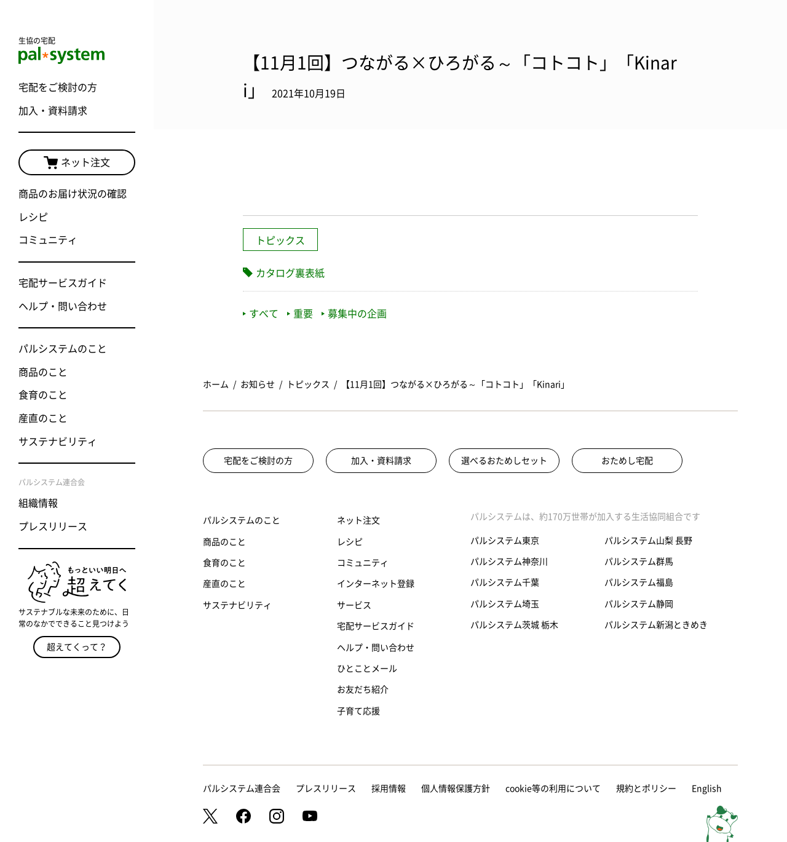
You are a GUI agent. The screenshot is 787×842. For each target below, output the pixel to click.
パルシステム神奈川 (509, 561)
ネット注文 (77, 163)
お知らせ (257, 384)
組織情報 (38, 503)
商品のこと (43, 372)
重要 (300, 314)
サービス (354, 605)
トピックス (280, 240)
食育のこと (43, 395)
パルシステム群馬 (638, 561)
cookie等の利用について (553, 788)
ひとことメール (367, 668)
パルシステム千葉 (504, 582)
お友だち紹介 (363, 689)
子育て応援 (358, 711)
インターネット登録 (375, 583)
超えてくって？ (77, 647)
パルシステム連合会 (241, 788)
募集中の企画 (354, 314)
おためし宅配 (627, 460)
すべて (261, 314)
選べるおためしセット (504, 460)
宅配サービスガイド (62, 283)
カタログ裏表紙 (290, 273)
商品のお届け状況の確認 (72, 194)
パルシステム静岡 (638, 604)
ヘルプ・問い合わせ (62, 306)
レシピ (33, 217)
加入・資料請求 (52, 111)
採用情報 (388, 788)
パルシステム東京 (504, 540)
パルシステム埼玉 (504, 604)
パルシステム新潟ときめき (656, 625)
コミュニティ (47, 240)
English (707, 788)
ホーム (216, 384)
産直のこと (43, 418)
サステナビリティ (57, 442)
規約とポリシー (646, 788)
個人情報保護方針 (455, 788)
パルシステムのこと (62, 349)
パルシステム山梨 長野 (648, 540)
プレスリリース (52, 526)
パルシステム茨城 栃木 (514, 625)
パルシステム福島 (638, 582)
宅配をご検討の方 (57, 87)
